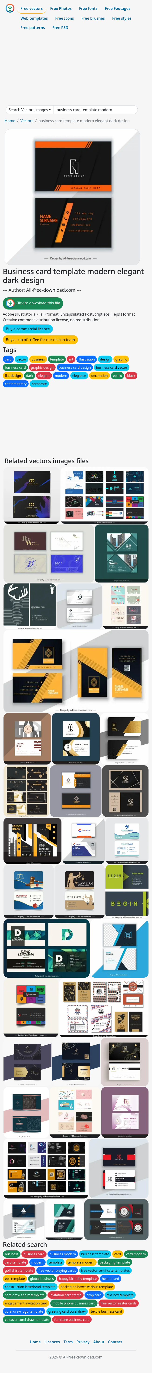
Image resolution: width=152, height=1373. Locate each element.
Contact (115, 1341)
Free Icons (64, 18)
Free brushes (93, 18)
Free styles (122, 18)
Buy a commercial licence (28, 328)
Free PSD (60, 27)
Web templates (34, 18)
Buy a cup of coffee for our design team (40, 339)
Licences (52, 1341)
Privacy (83, 1341)
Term (68, 1341)
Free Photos (60, 8)
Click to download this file (33, 303)
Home (10, 120)
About (98, 1341)
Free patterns (32, 27)
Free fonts (88, 8)
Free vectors (31, 8)
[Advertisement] (76, 69)
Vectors (26, 120)
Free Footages (117, 8)
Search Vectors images (28, 109)
